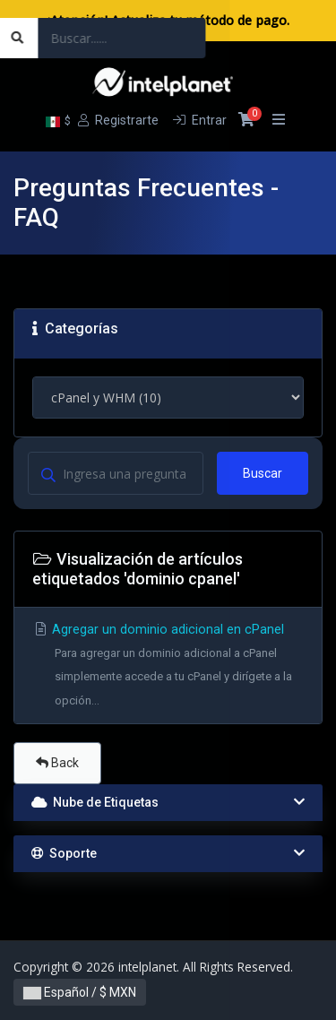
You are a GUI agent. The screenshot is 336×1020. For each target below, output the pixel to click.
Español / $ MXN (79, 992)
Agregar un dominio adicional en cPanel (168, 667)
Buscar (262, 473)
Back (57, 763)
